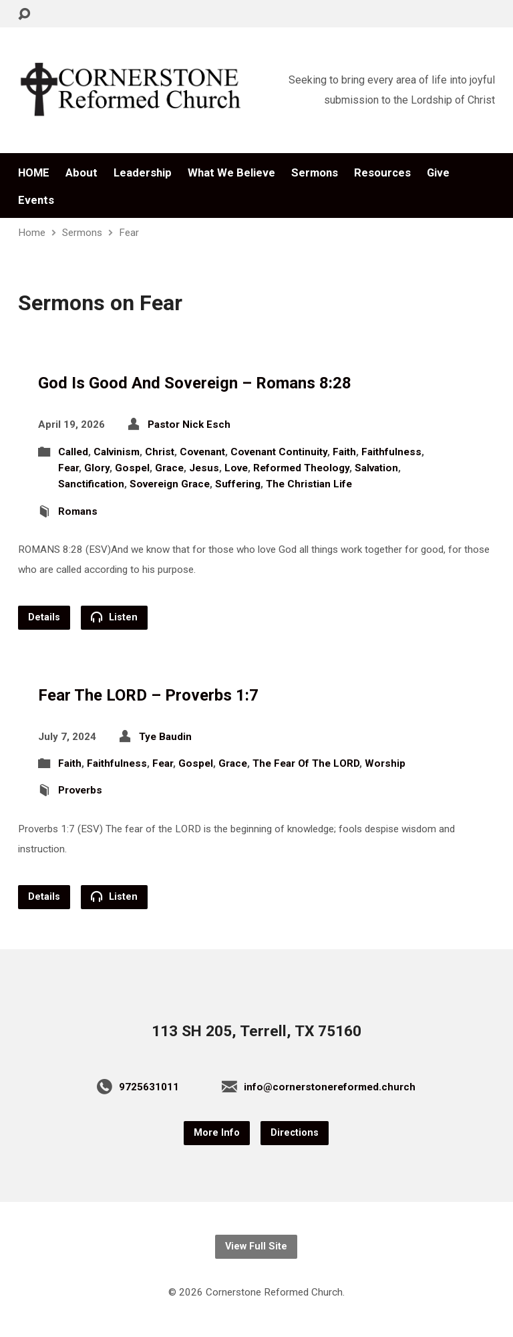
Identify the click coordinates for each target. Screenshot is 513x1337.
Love (236, 468)
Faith (344, 452)
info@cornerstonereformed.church (329, 1087)
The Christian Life (309, 484)
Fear (129, 233)
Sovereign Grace (170, 484)
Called (73, 452)
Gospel (132, 468)
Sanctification (91, 484)
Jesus (204, 468)
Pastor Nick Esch (189, 424)
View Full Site (256, 1246)
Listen (114, 617)
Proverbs (80, 790)
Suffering (238, 484)
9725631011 (149, 1087)
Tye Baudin (165, 737)
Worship (385, 763)
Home (31, 233)
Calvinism (117, 452)
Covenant (202, 452)
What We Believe (231, 172)
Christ (159, 452)
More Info (217, 1132)
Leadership (143, 172)
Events (36, 200)
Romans (78, 511)
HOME (33, 172)
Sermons (314, 172)
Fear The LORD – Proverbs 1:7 (148, 695)
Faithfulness (391, 452)
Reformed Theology (301, 468)
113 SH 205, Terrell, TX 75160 (256, 1031)
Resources (382, 172)
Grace (169, 468)
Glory (97, 468)
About (81, 172)
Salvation (376, 468)
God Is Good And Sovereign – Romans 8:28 (194, 383)
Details (44, 617)
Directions (295, 1132)
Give (438, 172)
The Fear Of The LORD (305, 763)
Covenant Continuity (278, 452)
